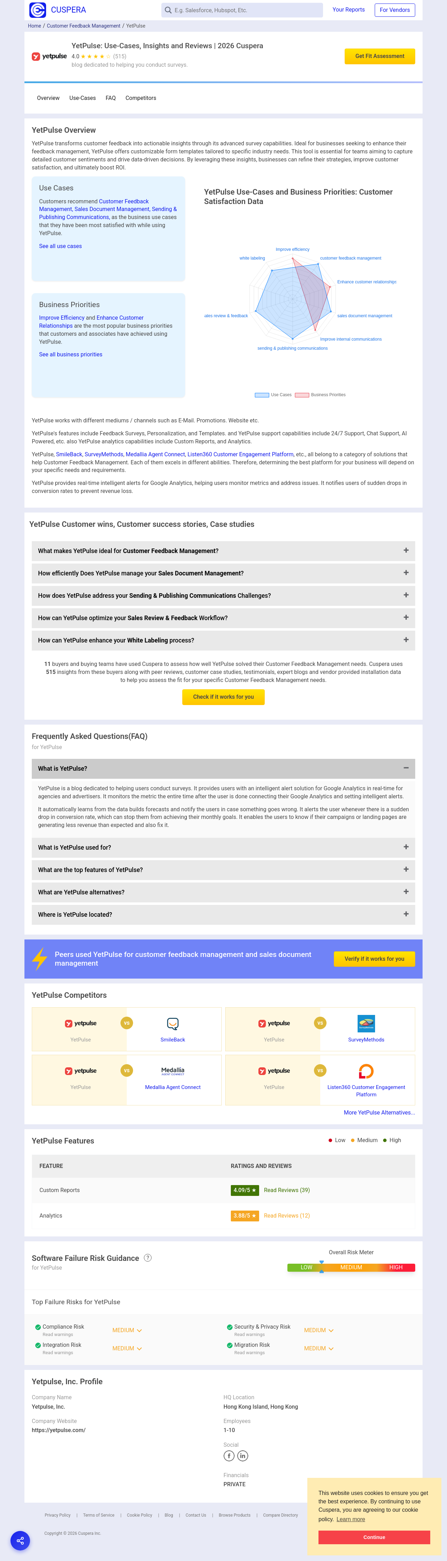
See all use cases (60, 246)
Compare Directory (280, 1515)
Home (34, 26)
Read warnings (58, 1334)
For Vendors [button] (395, 10)
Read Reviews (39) (287, 1190)
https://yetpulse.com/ (59, 1430)
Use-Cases (82, 98)
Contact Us (196, 1515)
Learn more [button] (351, 1519)
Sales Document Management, (113, 209)
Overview (48, 98)
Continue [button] (374, 1537)
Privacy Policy (58, 1515)
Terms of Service (99, 1515)
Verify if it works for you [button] (374, 941)
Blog (169, 1515)
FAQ (111, 98)
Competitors (140, 98)
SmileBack (69, 454)
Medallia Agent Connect (155, 454)
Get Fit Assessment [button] (380, 56)
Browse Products (234, 1515)
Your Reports (349, 9)
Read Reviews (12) (287, 1215)
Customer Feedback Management (83, 26)
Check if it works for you (223, 697)
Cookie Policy (139, 1515)
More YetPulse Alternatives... (379, 1112)
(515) (119, 56)
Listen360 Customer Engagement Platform (241, 454)
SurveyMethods (104, 454)
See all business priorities (70, 354)
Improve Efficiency (62, 317)
